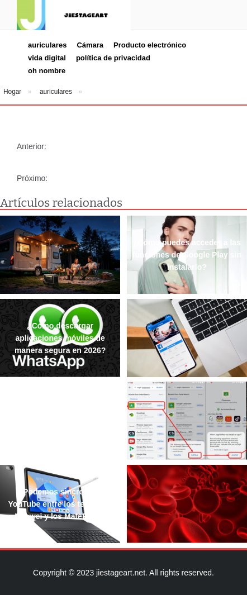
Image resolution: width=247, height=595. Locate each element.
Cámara (90, 45)
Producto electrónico (149, 45)
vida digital (47, 58)
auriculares (47, 45)
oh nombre (46, 70)
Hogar (12, 92)
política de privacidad (113, 58)
